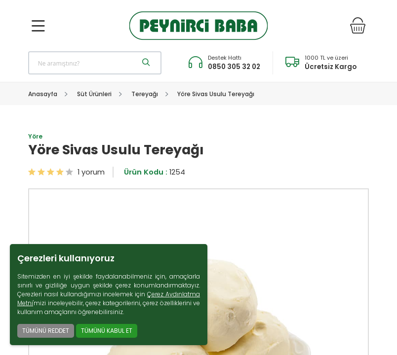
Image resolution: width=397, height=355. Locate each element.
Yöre (35, 136)
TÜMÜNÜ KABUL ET (106, 330)
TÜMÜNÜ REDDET (45, 330)
